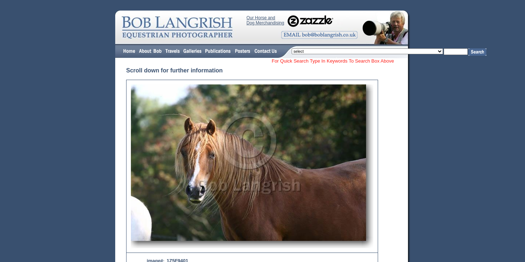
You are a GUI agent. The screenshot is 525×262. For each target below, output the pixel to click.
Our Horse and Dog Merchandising (265, 20)
